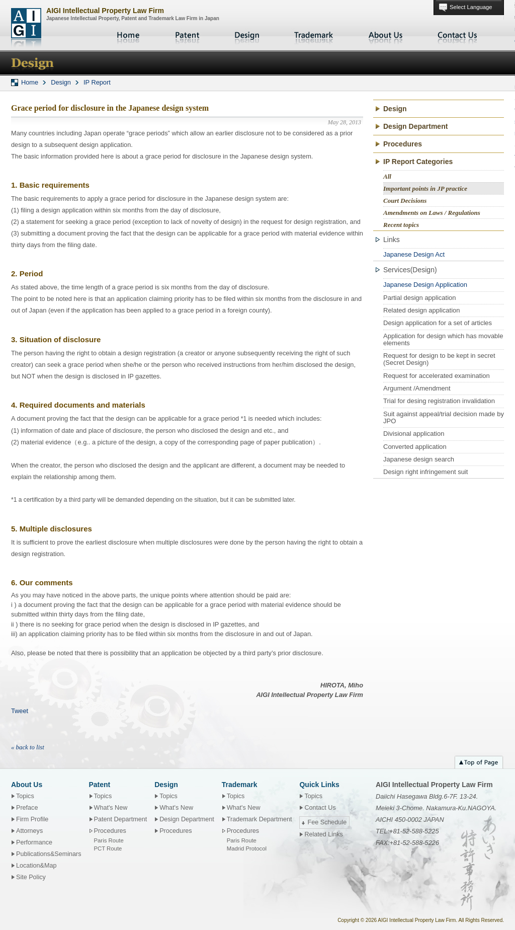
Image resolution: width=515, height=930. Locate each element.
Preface (27, 807)
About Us (385, 35)
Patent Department (120, 819)
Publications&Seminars (48, 854)
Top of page (479, 760)
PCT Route (108, 848)
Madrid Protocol (247, 848)
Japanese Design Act (414, 254)
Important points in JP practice (425, 188)
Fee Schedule (327, 822)
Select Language (471, 7)
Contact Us (457, 35)
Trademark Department (259, 819)
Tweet (19, 711)
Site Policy (31, 877)
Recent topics (401, 224)
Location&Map (36, 865)
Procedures (402, 144)
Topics (25, 796)
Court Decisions (404, 200)
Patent (187, 35)
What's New (111, 807)
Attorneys (29, 830)
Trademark (314, 35)
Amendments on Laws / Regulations (431, 212)
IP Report (97, 82)
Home (129, 35)
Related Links (323, 834)
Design (247, 35)
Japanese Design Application (425, 284)
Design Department (415, 126)
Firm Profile (32, 819)
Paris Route (109, 840)
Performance (34, 842)
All (387, 176)
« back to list (27, 747)
